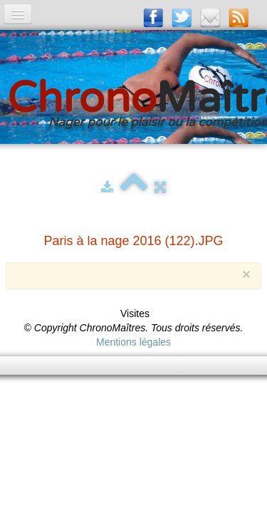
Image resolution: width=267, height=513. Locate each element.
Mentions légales (133, 342)
